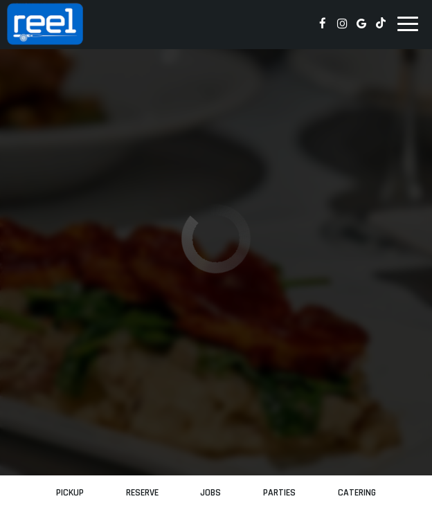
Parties (279, 492)
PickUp (70, 492)
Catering (357, 492)
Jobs (210, 492)
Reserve (142, 492)
